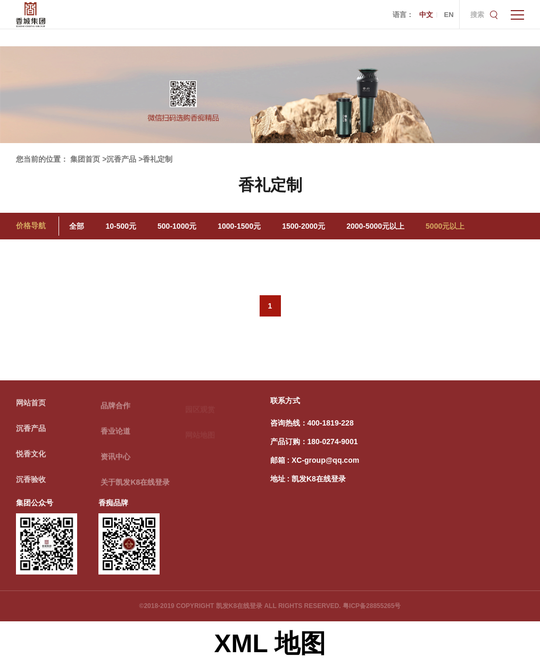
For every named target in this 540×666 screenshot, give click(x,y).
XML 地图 (270, 643)
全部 (76, 226)
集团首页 (85, 159)
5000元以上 (445, 226)
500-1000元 (176, 226)
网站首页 (31, 405)
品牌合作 (115, 409)
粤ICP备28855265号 (372, 606)
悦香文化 (31, 456)
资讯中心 (115, 460)
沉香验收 (31, 482)
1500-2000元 (303, 226)
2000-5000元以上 (375, 226)
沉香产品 (31, 431)
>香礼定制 (155, 159)
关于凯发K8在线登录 (135, 486)
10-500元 (120, 226)
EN (448, 15)
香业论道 (115, 435)
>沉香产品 (119, 159)
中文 (426, 15)
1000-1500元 (239, 226)
